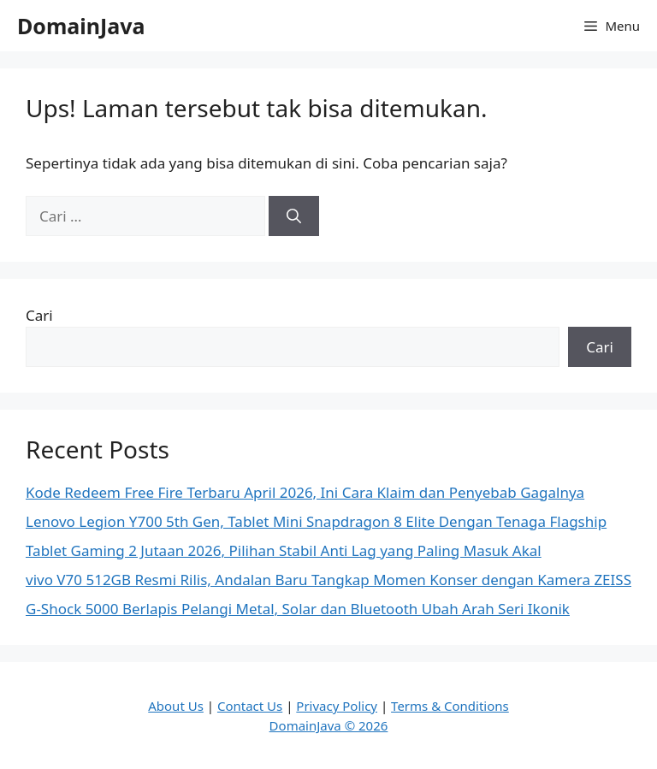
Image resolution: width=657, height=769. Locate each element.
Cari (39, 315)
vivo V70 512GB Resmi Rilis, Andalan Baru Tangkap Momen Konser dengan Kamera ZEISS (328, 579)
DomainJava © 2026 (328, 725)
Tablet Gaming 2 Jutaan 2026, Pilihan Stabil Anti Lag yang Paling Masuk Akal (284, 550)
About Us (176, 705)
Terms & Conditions (450, 705)
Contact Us (249, 705)
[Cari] (294, 216)
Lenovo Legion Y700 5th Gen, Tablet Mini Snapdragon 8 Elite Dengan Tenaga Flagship (316, 521)
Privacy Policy (336, 705)
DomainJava (81, 25)
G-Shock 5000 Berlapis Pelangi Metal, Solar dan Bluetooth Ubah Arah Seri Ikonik (298, 608)
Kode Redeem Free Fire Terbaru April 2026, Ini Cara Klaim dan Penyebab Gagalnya (305, 492)
